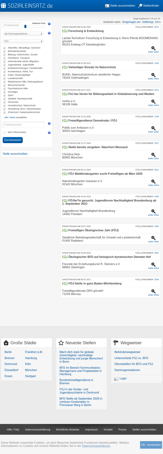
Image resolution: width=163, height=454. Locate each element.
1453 (156, 63)
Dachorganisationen (127, 370)
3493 (156, 196)
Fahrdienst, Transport (19, 58)
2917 (156, 143)
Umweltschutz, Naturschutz (22, 105)
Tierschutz (13, 102)
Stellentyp (148, 22)
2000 (156, 279)
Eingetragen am (131, 22)
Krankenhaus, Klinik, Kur (20, 71)
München (31, 370)
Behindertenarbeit (17, 51)
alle (6, 117)
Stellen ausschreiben (144, 429)
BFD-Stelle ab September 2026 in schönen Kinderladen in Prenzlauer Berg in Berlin (80, 402)
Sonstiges (13, 91)
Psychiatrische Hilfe (18, 88)
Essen (8, 376)
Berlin (8, 352)
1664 (156, 226)
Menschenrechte (16, 85)
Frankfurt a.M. (34, 352)
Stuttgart (30, 376)
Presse (122, 429)
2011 (156, 90)
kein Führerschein (17, 132)
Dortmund (10, 363)
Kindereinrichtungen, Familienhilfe (25, 68)
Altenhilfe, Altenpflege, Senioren (24, 47)
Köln (28, 363)
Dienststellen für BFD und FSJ (133, 363)
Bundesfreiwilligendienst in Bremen (76, 382)
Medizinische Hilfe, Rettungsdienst (25, 81)
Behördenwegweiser (127, 352)
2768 (156, 116)
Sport (10, 95)
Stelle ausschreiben (120, 5)
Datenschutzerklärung (37, 429)
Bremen (9, 358)
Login (123, 378)
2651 (156, 253)
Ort (157, 22)
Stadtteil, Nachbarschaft (20, 98)
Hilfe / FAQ (13, 429)
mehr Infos (153, 52)
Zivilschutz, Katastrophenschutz (24, 112)
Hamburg (31, 358)
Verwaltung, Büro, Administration (24, 108)
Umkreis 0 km (38, 23)
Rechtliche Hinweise (67, 429)
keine (12, 117)
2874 (156, 27)
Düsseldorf (11, 370)
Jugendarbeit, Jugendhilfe (21, 64)
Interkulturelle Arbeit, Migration (23, 61)
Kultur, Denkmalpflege (19, 75)
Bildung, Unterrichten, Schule (23, 54)
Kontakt (108, 429)
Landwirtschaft (15, 78)
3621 (156, 170)
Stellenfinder (148, 5)
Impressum (91, 429)
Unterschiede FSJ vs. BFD (131, 358)
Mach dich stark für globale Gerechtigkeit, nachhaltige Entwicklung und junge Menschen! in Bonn (81, 356)
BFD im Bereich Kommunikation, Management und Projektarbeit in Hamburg (80, 371)
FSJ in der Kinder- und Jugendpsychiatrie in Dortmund (79, 391)
